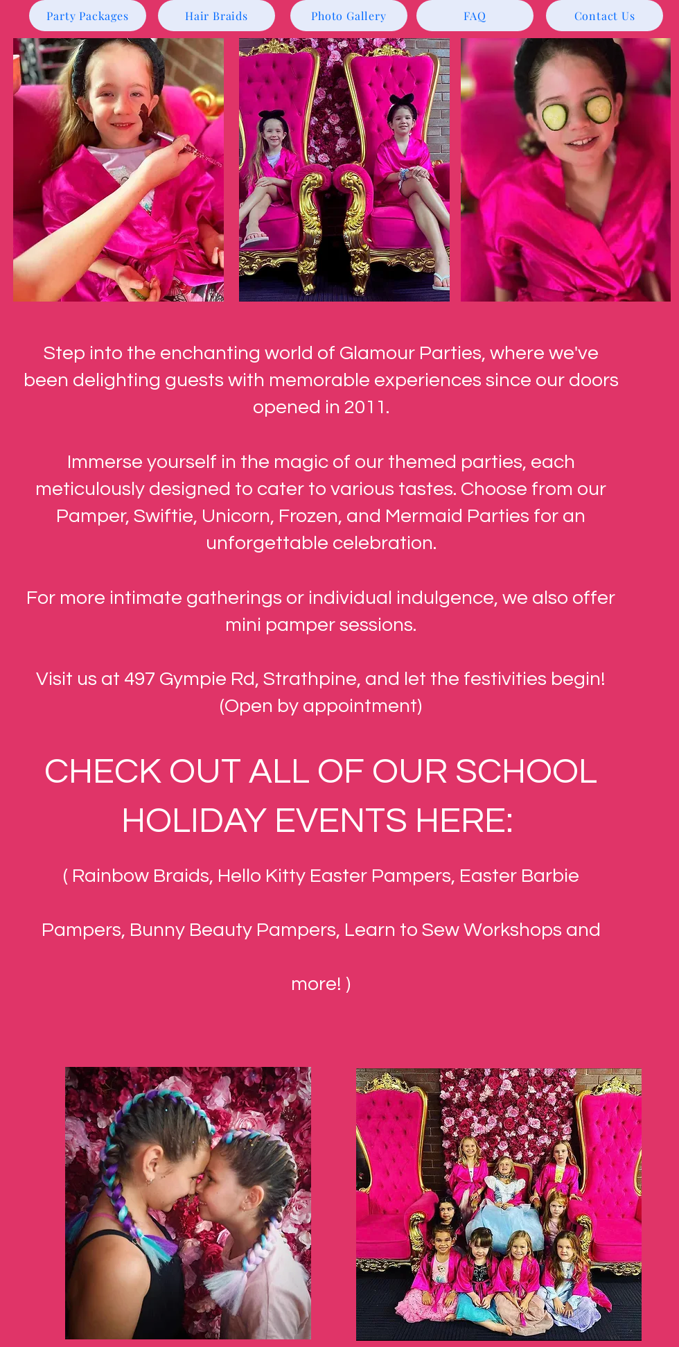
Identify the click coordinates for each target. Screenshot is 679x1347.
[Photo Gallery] (348, 15)
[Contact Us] (604, 15)
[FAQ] (475, 15)
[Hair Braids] (216, 15)
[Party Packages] (87, 15)
